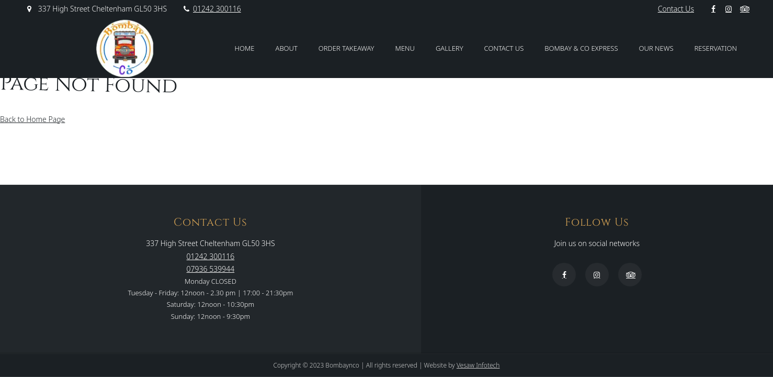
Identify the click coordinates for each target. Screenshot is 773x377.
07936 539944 (211, 268)
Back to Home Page (32, 119)
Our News (656, 48)
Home (245, 48)
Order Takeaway (346, 48)
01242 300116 (212, 9)
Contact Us (676, 9)
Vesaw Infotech (478, 365)
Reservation (716, 48)
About (287, 48)
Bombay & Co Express (581, 48)
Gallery (449, 48)
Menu (405, 48)
